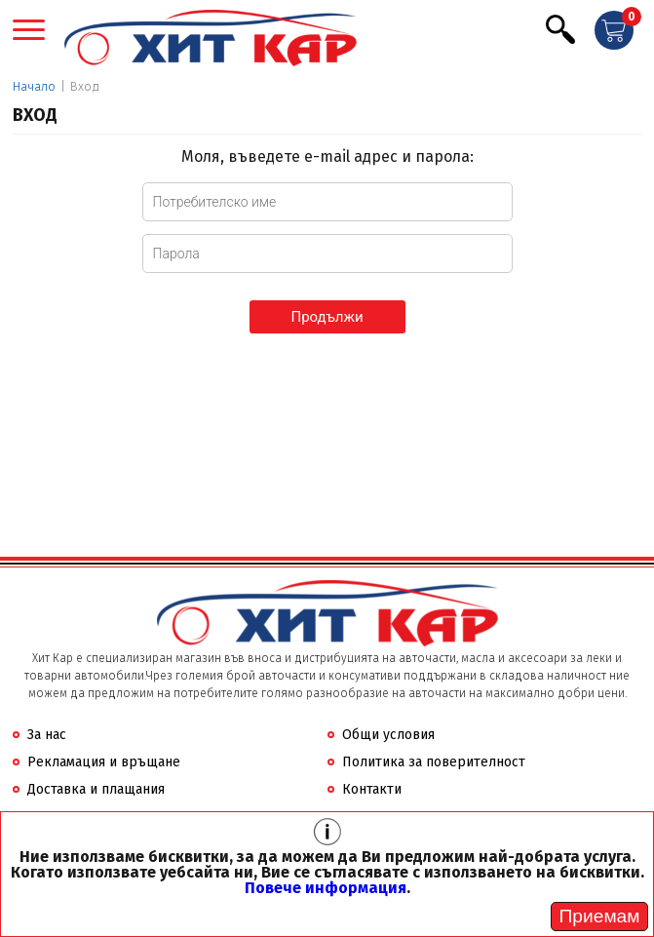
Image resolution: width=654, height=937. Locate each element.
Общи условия (388, 734)
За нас (46, 734)
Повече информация (325, 887)
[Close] (599, 916)
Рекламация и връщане (103, 762)
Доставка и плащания (96, 789)
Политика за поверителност (433, 762)
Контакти (372, 789)
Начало (34, 86)
